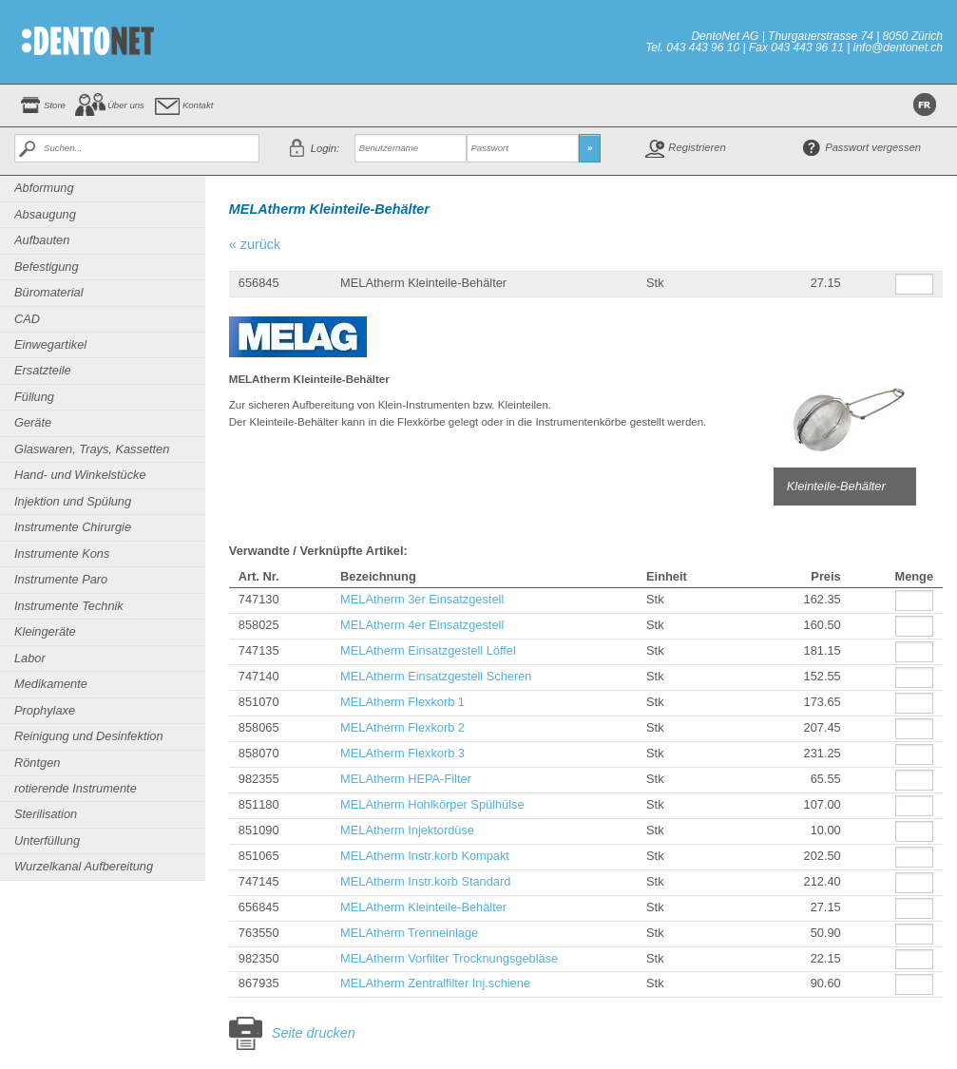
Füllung (34, 397)
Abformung (44, 188)
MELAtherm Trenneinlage (409, 933)
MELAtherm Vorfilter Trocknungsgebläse (449, 958)
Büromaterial (49, 292)
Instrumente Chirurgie (72, 527)
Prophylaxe (44, 710)
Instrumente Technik (69, 606)
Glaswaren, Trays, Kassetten (91, 449)
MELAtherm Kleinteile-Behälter (423, 907)
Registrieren (696, 147)
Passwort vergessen (873, 147)
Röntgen (37, 762)
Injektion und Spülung (72, 501)
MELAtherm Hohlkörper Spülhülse (432, 804)
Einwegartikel (50, 344)
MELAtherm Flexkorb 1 (402, 702)
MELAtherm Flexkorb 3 (402, 753)
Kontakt (198, 105)
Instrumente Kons (61, 553)
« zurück (254, 244)
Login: (325, 148)
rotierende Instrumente (75, 788)
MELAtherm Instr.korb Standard (425, 881)
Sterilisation (45, 814)
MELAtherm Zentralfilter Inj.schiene (435, 983)
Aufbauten (41, 240)
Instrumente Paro (60, 579)
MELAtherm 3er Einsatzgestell (422, 599)
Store (55, 105)
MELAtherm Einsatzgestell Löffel (428, 650)
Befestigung (46, 266)
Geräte (32, 422)
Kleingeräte (45, 631)
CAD (27, 319)
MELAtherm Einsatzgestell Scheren (435, 676)
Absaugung (45, 214)
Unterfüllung (47, 840)
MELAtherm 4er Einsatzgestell (422, 625)
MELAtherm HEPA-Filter (405, 779)
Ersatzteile (42, 370)
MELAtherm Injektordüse (407, 830)
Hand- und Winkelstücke (80, 475)
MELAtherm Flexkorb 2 (402, 727)
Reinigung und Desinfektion (88, 736)
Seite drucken (313, 1032)
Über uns (125, 105)
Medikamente (50, 684)
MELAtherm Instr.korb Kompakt (424, 856)
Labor (30, 658)
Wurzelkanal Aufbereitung (83, 866)
